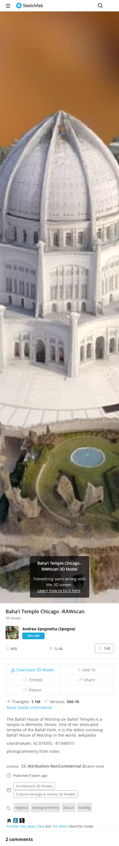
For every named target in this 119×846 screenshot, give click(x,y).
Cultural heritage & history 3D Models (46, 794)
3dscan (68, 807)
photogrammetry (45, 807)
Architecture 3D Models (34, 786)
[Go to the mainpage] (29, 5)
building (84, 807)
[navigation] (8, 5)
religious (21, 807)
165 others (60, 826)
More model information (29, 707)
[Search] (100, 5)
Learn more (93, 766)
